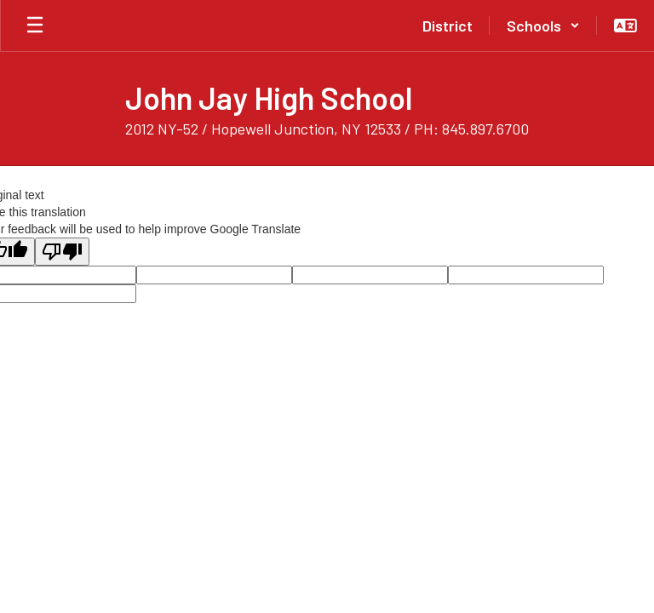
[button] (543, 25)
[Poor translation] (62, 252)
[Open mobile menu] (35, 25)
